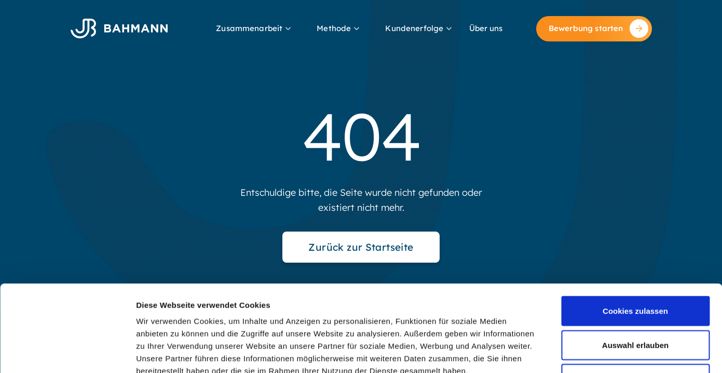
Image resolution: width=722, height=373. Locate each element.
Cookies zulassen (635, 224)
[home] (119, 28)
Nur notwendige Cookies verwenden (635, 298)
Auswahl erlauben (635, 258)
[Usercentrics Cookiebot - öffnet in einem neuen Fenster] (67, 353)
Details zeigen (552, 352)
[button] (254, 28)
